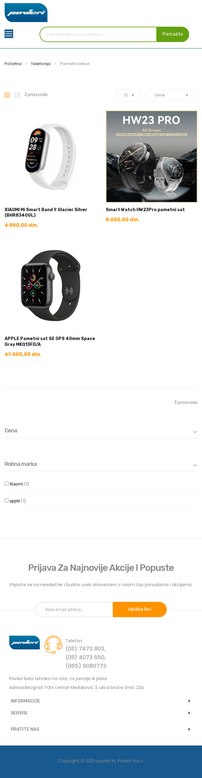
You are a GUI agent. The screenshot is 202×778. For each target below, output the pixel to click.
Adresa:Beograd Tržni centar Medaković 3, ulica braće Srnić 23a (76, 687)
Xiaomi (24, 484)
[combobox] (114, 34)
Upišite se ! (139, 609)
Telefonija (41, 64)
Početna (13, 64)
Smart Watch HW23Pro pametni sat (145, 209)
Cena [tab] (11, 431)
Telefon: (74, 641)
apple (23, 501)
